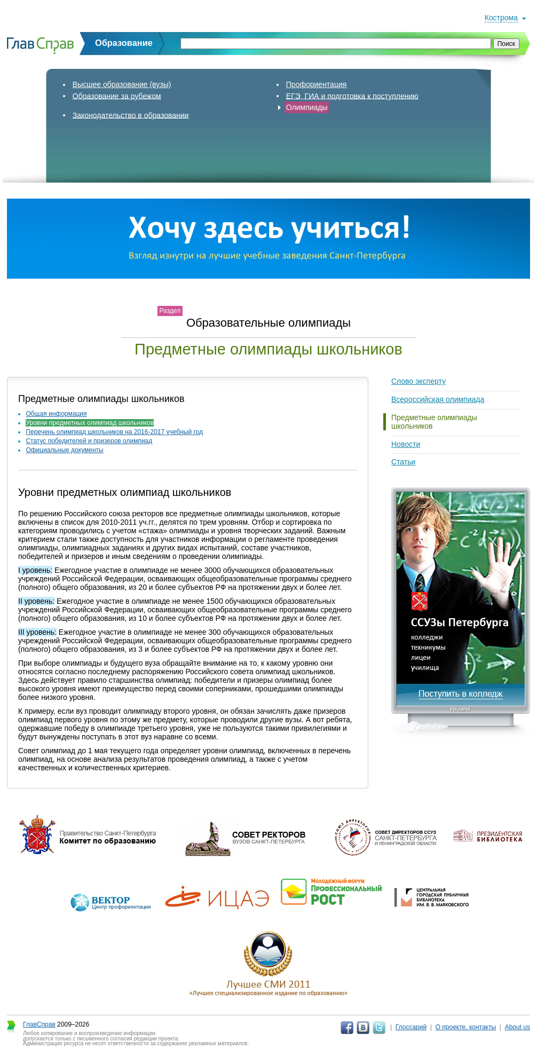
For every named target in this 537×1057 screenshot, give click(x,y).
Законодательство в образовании (131, 115)
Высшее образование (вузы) (122, 84)
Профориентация (316, 84)
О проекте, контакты (466, 1027)
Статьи (403, 461)
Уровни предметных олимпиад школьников (90, 423)
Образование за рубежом (117, 95)
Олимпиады (307, 107)
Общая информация (56, 413)
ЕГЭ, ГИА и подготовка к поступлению (352, 95)
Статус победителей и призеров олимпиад (89, 441)
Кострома (501, 17)
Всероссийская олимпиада (437, 399)
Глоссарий (411, 1027)
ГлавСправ (39, 1024)
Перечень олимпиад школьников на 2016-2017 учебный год (114, 432)
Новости (405, 444)
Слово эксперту (418, 381)
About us (517, 1027)
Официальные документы (64, 450)
